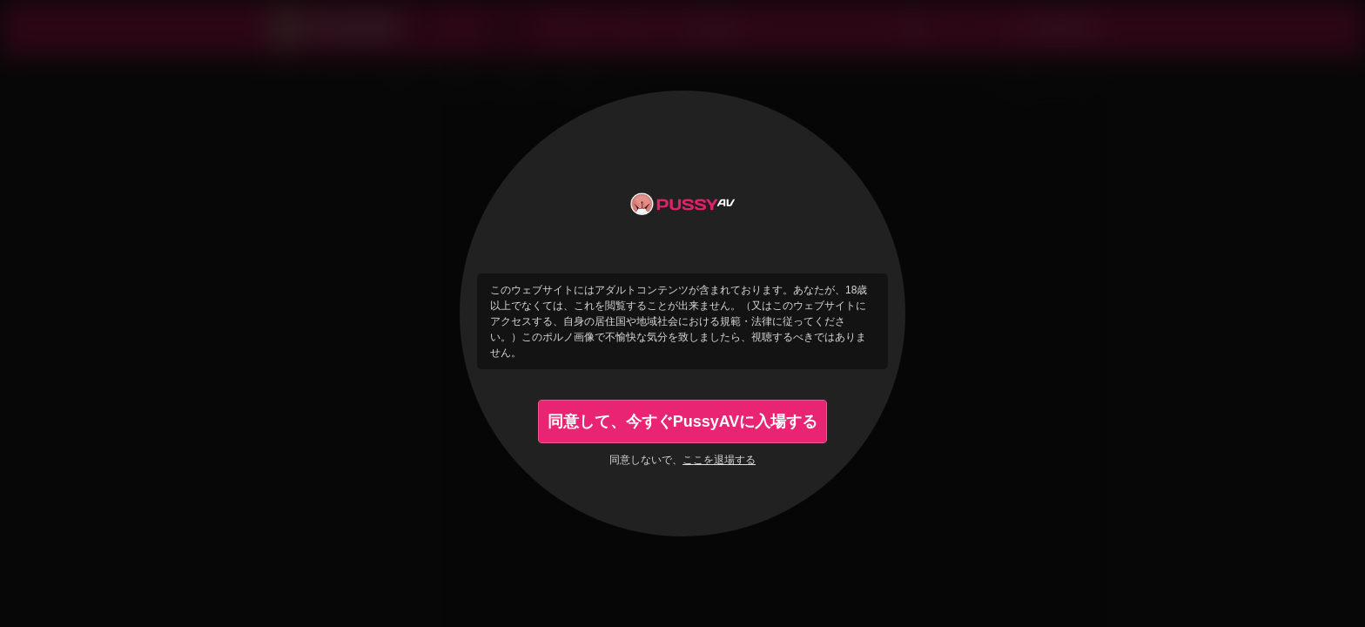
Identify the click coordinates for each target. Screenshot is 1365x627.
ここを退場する (719, 460)
